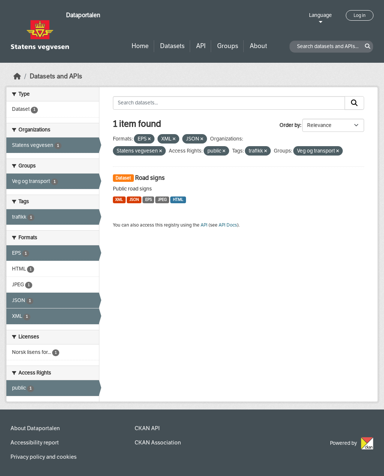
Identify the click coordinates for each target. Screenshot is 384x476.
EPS (148, 199)
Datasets (172, 46)
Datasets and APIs (56, 76)
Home (140, 46)
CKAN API (147, 428)
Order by (289, 125)
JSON (134, 199)
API (201, 46)
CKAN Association (158, 442)
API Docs (228, 225)
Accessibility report (34, 442)
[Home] (17, 76)
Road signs (150, 177)
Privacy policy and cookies (43, 456)
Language (320, 15)
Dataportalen (83, 15)
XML (119, 199)
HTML (178, 199)
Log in (360, 15)
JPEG (162, 199)
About (258, 46)
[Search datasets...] (229, 103)
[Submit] (354, 103)
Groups (227, 46)
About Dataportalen (35, 428)
